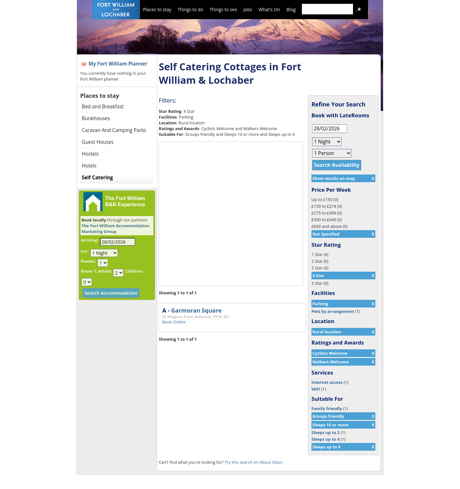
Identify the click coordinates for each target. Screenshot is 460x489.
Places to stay (157, 9)
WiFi (315, 389)
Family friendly (326, 408)
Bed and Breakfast (103, 106)
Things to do (190, 9)
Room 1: (89, 271)
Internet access (327, 382)
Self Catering (97, 177)
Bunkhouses (96, 118)
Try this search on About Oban (253, 462)
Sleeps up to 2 (325, 432)
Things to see (223, 9)
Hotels (89, 165)
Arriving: (89, 240)
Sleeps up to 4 (325, 439)
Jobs (247, 9)
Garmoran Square (196, 310)
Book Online (174, 322)
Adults (104, 271)
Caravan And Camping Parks (114, 130)
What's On (269, 9)
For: (84, 251)
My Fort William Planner (118, 63)
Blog (291, 9)
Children (133, 271)
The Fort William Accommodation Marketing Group (115, 228)
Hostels (90, 154)
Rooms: (88, 261)
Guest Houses (97, 142)
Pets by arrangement (332, 311)
